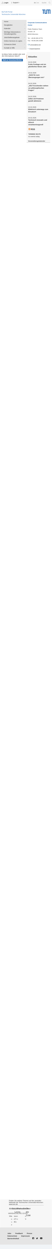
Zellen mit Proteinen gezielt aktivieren (36, 100)
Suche (46, 3)
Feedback (19, 1233)
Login (5, 3)
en (38, 3)
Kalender (24, 28)
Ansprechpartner (34, 48)
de (35, 3)
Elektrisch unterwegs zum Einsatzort (38, 110)
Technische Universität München (46, 11)
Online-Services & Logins (24, 40)
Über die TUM (28, 1212)
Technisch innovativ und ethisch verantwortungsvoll (37, 122)
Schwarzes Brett (24, 44)
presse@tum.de (35, 45)
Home (6, 21)
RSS (32, 129)
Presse (29, 1233)
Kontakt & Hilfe (24, 47)
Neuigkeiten (24, 24)
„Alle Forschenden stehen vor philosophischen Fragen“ (38, 88)
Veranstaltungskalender (36, 141)
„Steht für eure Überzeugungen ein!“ (36, 76)
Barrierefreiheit (13, 1238)
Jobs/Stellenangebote (24, 37)
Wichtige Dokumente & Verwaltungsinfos (24, 31)
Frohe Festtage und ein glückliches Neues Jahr (37, 65)
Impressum (25, 1236)
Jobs (9, 1233)
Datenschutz (12, 1236)
